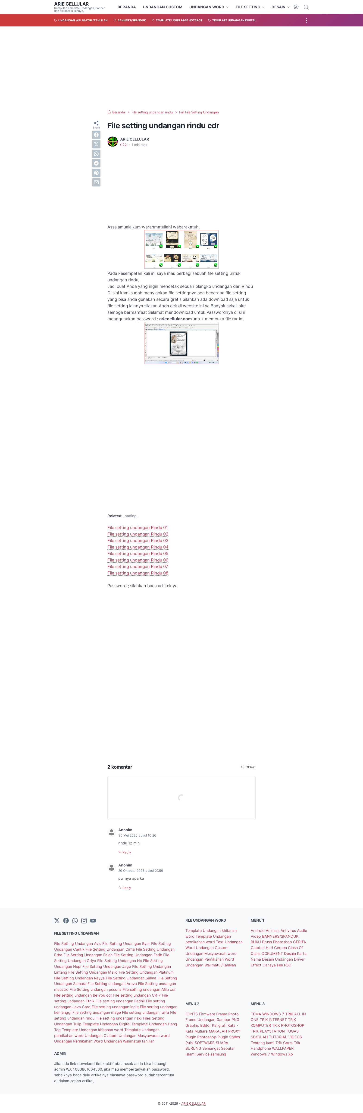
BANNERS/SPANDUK (280, 936)
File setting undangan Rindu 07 (137, 566)
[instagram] (84, 921)
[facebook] (96, 135)
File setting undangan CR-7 (137, 995)
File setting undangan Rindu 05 (137, 553)
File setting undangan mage (97, 1012)
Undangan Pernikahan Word (79, 1041)
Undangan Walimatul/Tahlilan (129, 1041)
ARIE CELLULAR (71, 4)
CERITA (299, 942)
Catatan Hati (262, 947)
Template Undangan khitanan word (93, 1029)
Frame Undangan (200, 1019)
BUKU (256, 942)
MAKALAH (218, 1031)
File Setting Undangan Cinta (111, 949)
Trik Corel (284, 1042)
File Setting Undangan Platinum (146, 972)
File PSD (284, 965)
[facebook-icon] (66, 921)
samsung (218, 1054)
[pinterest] (96, 173)
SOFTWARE (205, 1042)
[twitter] (96, 144)
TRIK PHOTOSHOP (288, 1025)
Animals (273, 930)
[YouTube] (93, 921)
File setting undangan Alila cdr (149, 989)
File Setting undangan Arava (113, 983)
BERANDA (127, 7)
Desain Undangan (278, 959)
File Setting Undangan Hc (120, 960)
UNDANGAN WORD (206, 7)
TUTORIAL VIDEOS (285, 1037)
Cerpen (281, 947)
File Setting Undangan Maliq (93, 972)
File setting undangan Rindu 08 (137, 573)
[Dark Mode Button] (296, 7)
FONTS (192, 1014)
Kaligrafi (220, 1025)
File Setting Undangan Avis (78, 943)
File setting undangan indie (116, 1006)
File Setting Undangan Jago (107, 966)
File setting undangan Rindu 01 (137, 527)
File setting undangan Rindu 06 (137, 560)
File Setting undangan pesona (96, 989)
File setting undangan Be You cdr (83, 995)
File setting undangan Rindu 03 (137, 540)
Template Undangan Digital (107, 1024)
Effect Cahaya (264, 965)
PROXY (234, 1031)
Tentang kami (263, 1042)
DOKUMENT (273, 953)
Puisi (190, 1042)
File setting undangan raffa (146, 1012)
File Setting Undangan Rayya (80, 978)
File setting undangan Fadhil (121, 1001)
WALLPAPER (283, 1048)
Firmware (207, 1014)
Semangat (211, 1048)
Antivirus (289, 930)
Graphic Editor (198, 1025)
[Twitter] (57, 921)
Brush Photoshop (277, 942)
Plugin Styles (228, 1037)
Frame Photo (227, 1014)
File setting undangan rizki (119, 1018)
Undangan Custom (102, 1035)
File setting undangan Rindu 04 (138, 547)
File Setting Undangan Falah (88, 955)
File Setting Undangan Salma (131, 978)
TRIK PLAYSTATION (268, 1031)
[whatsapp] (96, 154)
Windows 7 (261, 1054)
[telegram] (96, 163)
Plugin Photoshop (201, 1037)
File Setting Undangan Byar (126, 943)
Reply (126, 852)
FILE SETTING (248, 7)
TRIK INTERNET (274, 1019)
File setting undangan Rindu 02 (137, 534)
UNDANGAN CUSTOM (162, 7)
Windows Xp (282, 1054)
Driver (299, 959)
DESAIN (278, 7)
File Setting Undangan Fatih (138, 955)
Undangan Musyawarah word (144, 1035)
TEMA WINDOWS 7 (268, 1014)
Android (258, 930)
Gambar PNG (227, 1019)
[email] (96, 182)
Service (204, 1054)
